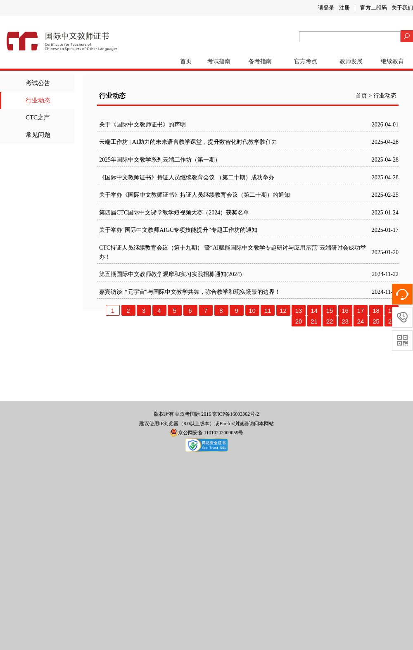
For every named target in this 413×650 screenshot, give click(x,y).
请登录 (326, 8)
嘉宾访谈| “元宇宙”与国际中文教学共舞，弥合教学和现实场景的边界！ (189, 292)
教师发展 (351, 61)
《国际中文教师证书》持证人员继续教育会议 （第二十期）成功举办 (186, 177)
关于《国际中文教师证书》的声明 (142, 124)
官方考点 (305, 61)
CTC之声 (38, 117)
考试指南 (218, 61)
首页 (186, 61)
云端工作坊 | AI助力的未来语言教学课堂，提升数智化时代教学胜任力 (188, 142)
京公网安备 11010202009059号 (207, 433)
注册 (344, 8)
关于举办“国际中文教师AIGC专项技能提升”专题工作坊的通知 (178, 230)
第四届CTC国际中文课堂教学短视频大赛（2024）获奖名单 (174, 213)
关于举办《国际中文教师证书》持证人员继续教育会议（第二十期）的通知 (194, 195)
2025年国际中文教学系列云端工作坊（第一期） (160, 160)
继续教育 (392, 61)
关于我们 (402, 8)
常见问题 (38, 134)
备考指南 (260, 61)
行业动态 (38, 100)
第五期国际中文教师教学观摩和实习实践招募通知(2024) (170, 274)
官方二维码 (373, 8)
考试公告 (38, 83)
